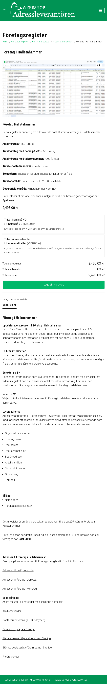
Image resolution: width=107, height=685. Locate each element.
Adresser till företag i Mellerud (19, 589)
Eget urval (8, 200)
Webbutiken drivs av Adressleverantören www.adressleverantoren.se (46, 681)
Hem (4, 41)
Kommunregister (41, 41)
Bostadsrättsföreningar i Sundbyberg (23, 621)
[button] (99, 65)
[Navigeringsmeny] (101, 10)
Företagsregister (19, 41)
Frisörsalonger (10, 657)
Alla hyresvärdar (11, 612)
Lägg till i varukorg (53, 284)
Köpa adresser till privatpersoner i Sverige (26, 639)
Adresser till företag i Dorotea (19, 580)
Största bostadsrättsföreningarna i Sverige (27, 648)
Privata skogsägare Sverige (18, 630)
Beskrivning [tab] (9, 305)
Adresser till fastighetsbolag (18, 571)
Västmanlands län (62, 41)
